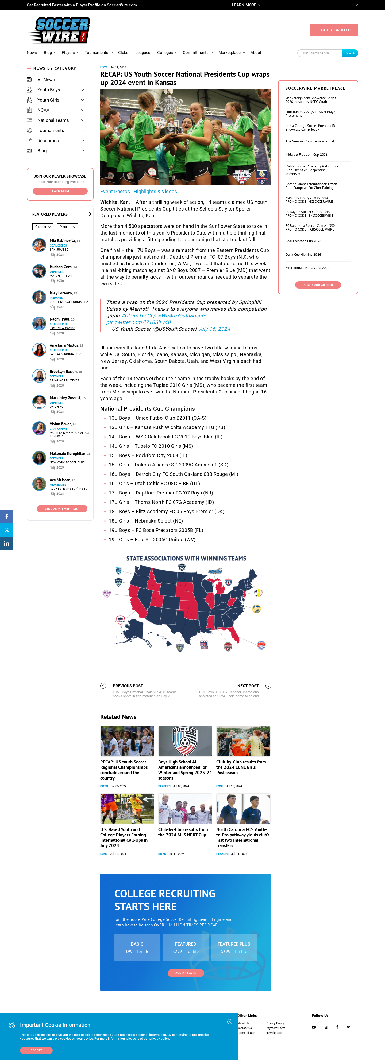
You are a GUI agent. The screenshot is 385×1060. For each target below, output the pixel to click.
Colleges (165, 52)
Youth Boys (43, 89)
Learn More (60, 191)
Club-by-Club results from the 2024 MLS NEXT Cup (183, 832)
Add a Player (186, 973)
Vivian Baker (61, 423)
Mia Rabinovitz (63, 240)
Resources (43, 140)
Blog (48, 52)
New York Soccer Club (67, 462)
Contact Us (244, 1028)
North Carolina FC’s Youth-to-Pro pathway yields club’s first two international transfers (243, 837)
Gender (40, 227)
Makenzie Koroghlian (68, 453)
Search (350, 53)
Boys (104, 786)
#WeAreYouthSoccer (182, 316)
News (32, 52)
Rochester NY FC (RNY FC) (69, 488)
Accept (36, 1050)
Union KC (56, 406)
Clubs (123, 52)
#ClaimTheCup (138, 316)
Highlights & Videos (155, 191)
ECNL (220, 786)
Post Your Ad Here (318, 285)
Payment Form (275, 1028)
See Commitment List (62, 508)
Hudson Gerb (61, 266)
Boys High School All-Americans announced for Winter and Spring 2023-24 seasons (185, 770)
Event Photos (115, 191)
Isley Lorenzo (61, 292)
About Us (243, 1023)
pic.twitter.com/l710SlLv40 (138, 322)
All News (41, 79)
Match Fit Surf (61, 276)
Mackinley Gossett (65, 397)
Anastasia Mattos (64, 345)
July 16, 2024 (214, 329)
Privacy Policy (275, 1023)
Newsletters (274, 1033)
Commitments (196, 52)
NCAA (38, 110)
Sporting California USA (69, 302)
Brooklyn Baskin (64, 371)
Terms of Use (246, 1033)
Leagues (142, 52)
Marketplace (229, 52)
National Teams (48, 120)
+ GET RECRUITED (334, 30)
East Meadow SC (62, 328)
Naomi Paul (60, 319)
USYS (104, 67)
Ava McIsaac (60, 479)
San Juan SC (59, 249)
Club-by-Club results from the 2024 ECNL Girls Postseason (241, 767)
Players (68, 52)
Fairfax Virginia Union (67, 354)
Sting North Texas (64, 380)
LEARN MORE (244, 5)
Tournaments (96, 52)
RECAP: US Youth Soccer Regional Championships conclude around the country (124, 770)
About (256, 52)
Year (63, 227)
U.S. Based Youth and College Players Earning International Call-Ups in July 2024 (124, 837)
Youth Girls (43, 100)
